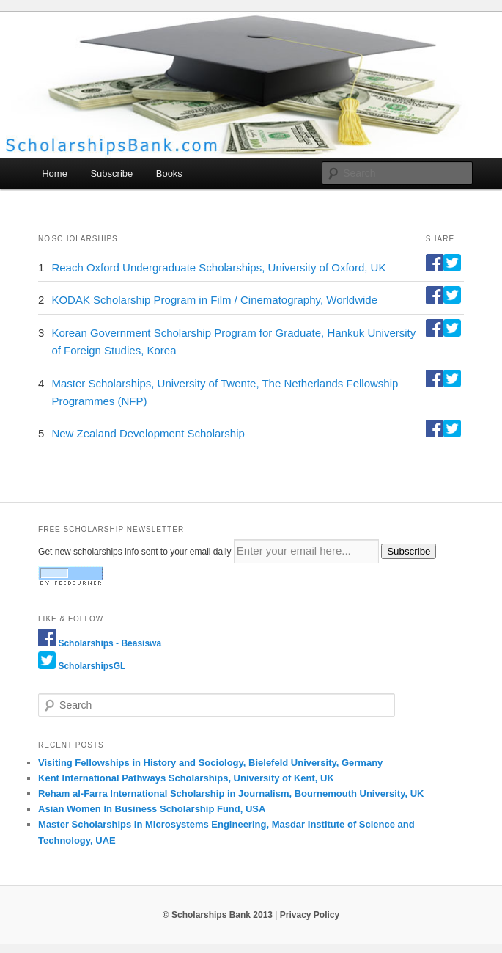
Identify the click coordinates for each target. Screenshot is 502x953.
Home (54, 173)
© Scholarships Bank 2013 (218, 915)
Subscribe (111, 173)
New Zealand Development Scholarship (147, 433)
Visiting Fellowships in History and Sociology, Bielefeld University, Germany (210, 762)
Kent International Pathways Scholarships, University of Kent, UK (186, 778)
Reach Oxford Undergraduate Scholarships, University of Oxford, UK (218, 267)
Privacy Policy (309, 915)
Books (169, 173)
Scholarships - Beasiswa (109, 643)
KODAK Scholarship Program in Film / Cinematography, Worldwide (214, 299)
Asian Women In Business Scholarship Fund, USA (151, 808)
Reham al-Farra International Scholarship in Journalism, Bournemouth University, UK (231, 793)
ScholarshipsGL (91, 666)
